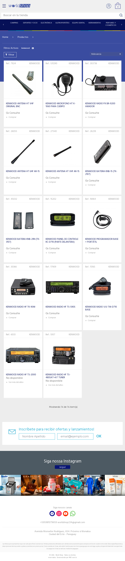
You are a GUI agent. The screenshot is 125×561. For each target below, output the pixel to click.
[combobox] (106, 54)
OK (99, 436)
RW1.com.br (73, 557)
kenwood (27, 48)
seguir (62, 467)
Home (5, 37)
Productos (23, 37)
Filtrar (11, 55)
